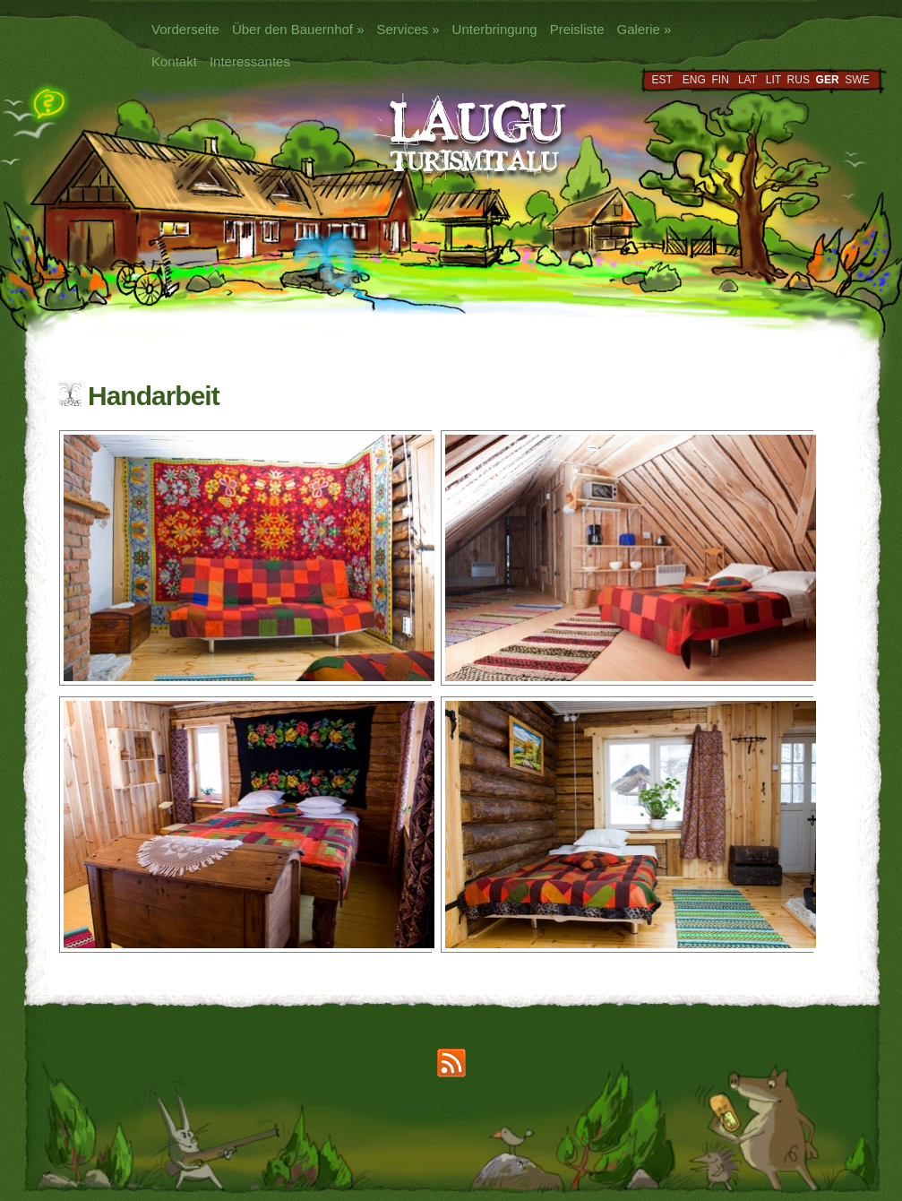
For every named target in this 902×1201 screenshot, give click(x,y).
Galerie (643, 29)
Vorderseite (185, 29)
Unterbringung (494, 29)
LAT (747, 79)
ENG (694, 79)
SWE (857, 79)
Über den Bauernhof (298, 29)
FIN (720, 79)
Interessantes (250, 61)
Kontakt (174, 61)
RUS (798, 79)
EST (662, 79)
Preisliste (577, 29)
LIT (773, 79)
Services (408, 29)
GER (827, 79)
